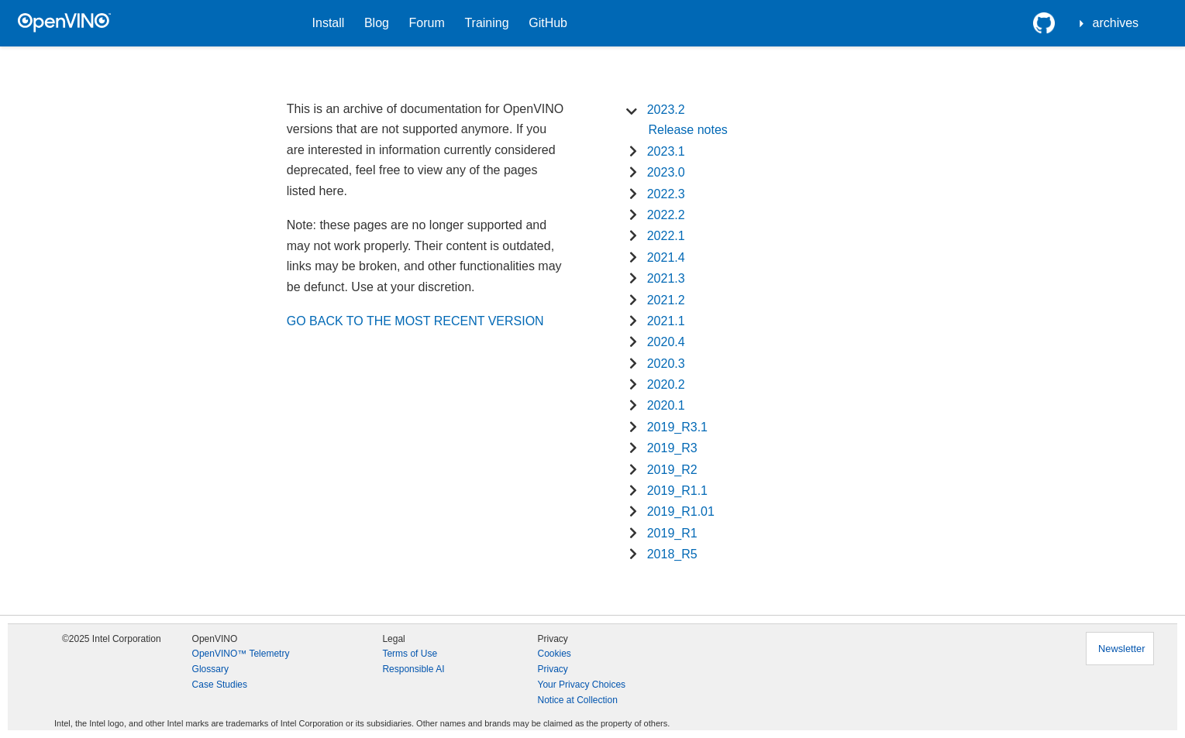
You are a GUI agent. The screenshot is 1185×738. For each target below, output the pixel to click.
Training (486, 22)
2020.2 (666, 384)
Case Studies (219, 684)
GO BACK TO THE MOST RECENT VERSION (415, 321)
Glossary (210, 669)
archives (1116, 22)
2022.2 (666, 214)
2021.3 (666, 278)
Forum (427, 22)
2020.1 (666, 405)
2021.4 (666, 257)
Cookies (553, 653)
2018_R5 (672, 554)
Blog (376, 22)
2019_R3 (672, 448)
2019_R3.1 (677, 427)
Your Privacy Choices (581, 684)
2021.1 (666, 321)
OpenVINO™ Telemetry (241, 653)
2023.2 (666, 109)
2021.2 (666, 300)
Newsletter (1121, 648)
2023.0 (666, 172)
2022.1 (666, 235)
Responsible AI (413, 669)
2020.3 (666, 363)
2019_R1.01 (681, 511)
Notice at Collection (577, 700)
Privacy (552, 669)
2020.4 (666, 341)
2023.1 (666, 151)
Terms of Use (409, 653)
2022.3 (666, 194)
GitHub (548, 22)
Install (328, 22)
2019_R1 (672, 533)
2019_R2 (672, 469)
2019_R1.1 (677, 490)
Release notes (688, 129)
